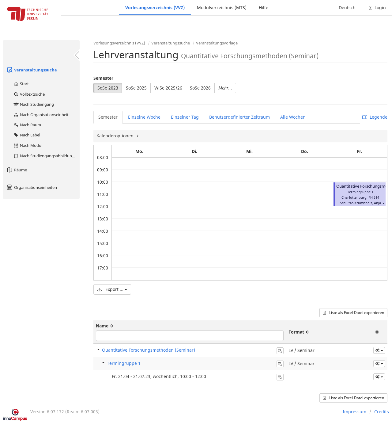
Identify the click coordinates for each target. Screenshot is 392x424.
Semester (103, 78)
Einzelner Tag (185, 117)
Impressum (354, 411)
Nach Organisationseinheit (41, 114)
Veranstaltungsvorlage (217, 43)
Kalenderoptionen (115, 136)
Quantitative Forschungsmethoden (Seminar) (148, 350)
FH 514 (373, 197)
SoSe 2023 (107, 88)
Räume (16, 170)
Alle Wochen (293, 117)
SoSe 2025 (136, 88)
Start (21, 83)
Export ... (112, 289)
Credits (381, 411)
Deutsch (347, 7)
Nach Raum (27, 125)
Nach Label (26, 135)
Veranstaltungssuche (31, 70)
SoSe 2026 (200, 88)
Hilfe (263, 7)
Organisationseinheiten (31, 187)
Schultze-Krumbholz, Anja (360, 203)
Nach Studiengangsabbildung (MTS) (46, 156)
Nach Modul (27, 145)
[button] (383, 202)
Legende (374, 117)
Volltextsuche (29, 94)
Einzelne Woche (144, 117)
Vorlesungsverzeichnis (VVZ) (155, 7)
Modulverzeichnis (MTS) (222, 7)
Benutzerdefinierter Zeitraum (239, 117)
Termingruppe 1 (124, 363)
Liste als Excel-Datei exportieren (353, 312)
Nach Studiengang (33, 104)
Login (377, 7)
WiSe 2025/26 (168, 88)
